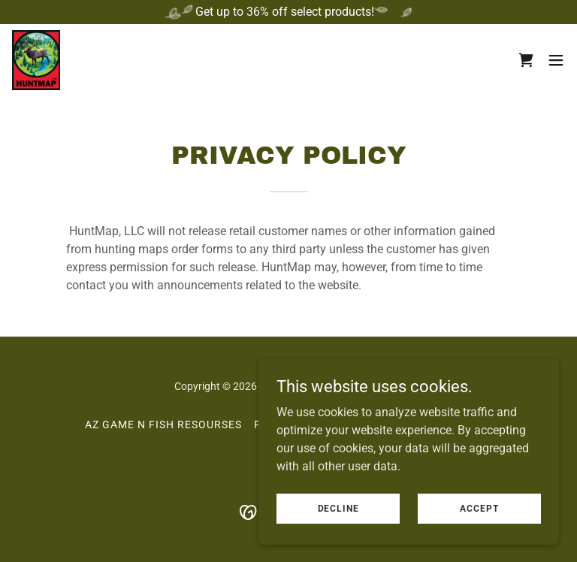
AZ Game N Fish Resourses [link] (163, 424)
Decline (338, 508)
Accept (479, 508)
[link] (36, 60)
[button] (556, 60)
